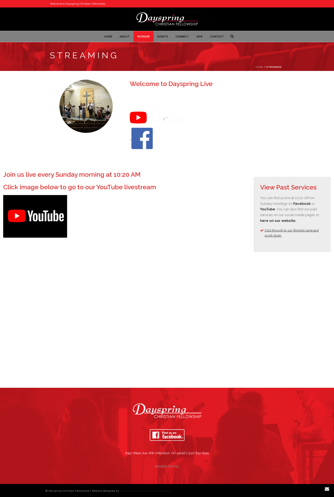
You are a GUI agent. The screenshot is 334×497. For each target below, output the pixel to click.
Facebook (302, 204)
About (124, 36)
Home (108, 36)
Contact (217, 36)
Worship (143, 36)
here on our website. (278, 221)
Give (199, 36)
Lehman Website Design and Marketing (146, 491)
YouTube (267, 209)
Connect (182, 36)
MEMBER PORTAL (167, 466)
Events (162, 36)
